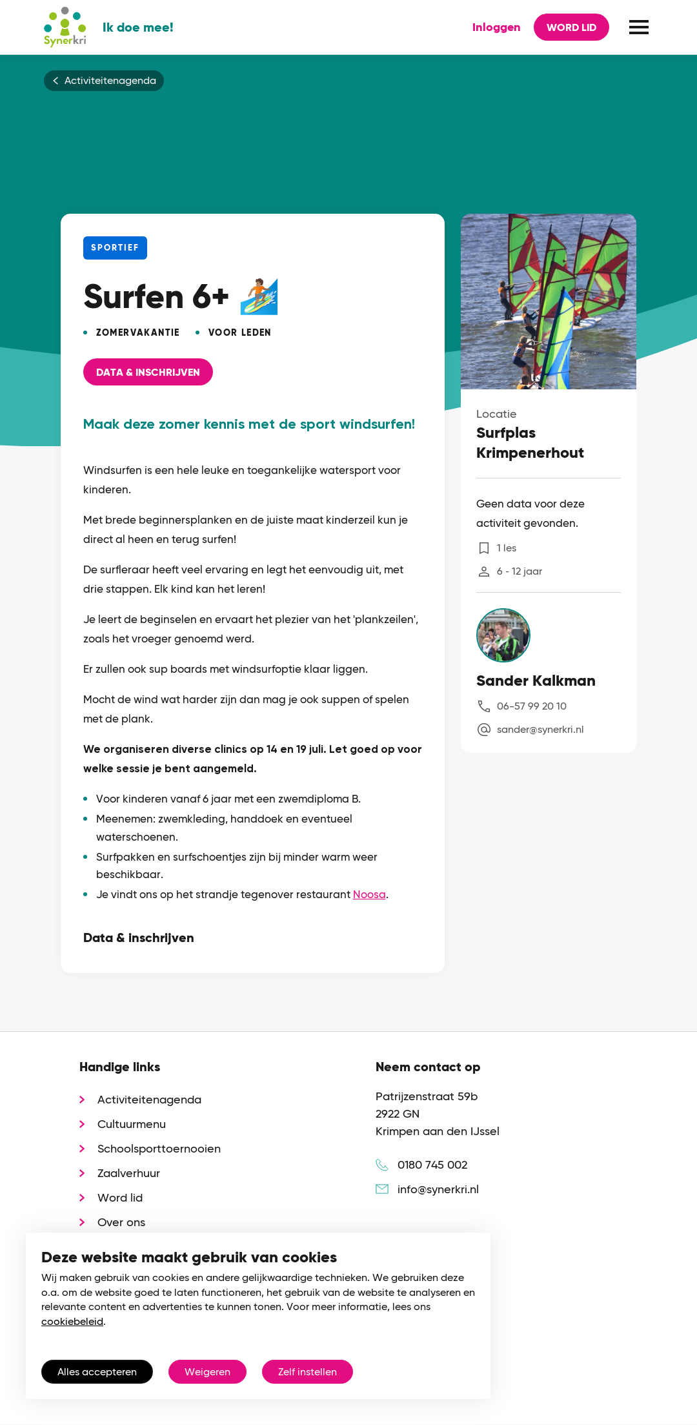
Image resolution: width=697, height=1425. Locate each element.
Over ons (121, 1222)
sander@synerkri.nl (540, 729)
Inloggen (496, 27)
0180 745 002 (432, 1164)
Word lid (571, 27)
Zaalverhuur (128, 1173)
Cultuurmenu (131, 1124)
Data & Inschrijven (148, 372)
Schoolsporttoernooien (159, 1148)
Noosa (369, 894)
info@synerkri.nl (438, 1189)
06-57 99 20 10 (532, 706)
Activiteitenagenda (110, 81)
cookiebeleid (72, 1321)
